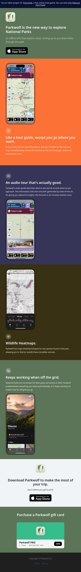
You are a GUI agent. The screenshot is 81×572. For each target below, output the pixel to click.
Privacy (44, 563)
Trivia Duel (27, 3)
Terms (37, 563)
